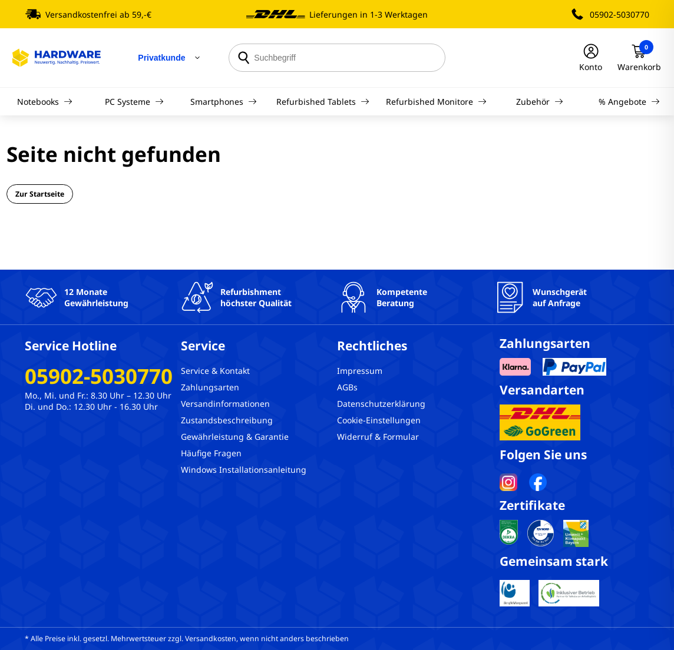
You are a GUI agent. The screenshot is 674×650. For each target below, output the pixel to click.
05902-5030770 (619, 14)
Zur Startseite (39, 194)
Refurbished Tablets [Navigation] (322, 101)
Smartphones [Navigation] (223, 101)
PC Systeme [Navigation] (134, 101)
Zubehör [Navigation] (539, 101)
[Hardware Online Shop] (56, 58)
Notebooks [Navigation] (44, 101)
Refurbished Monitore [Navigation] (436, 101)
